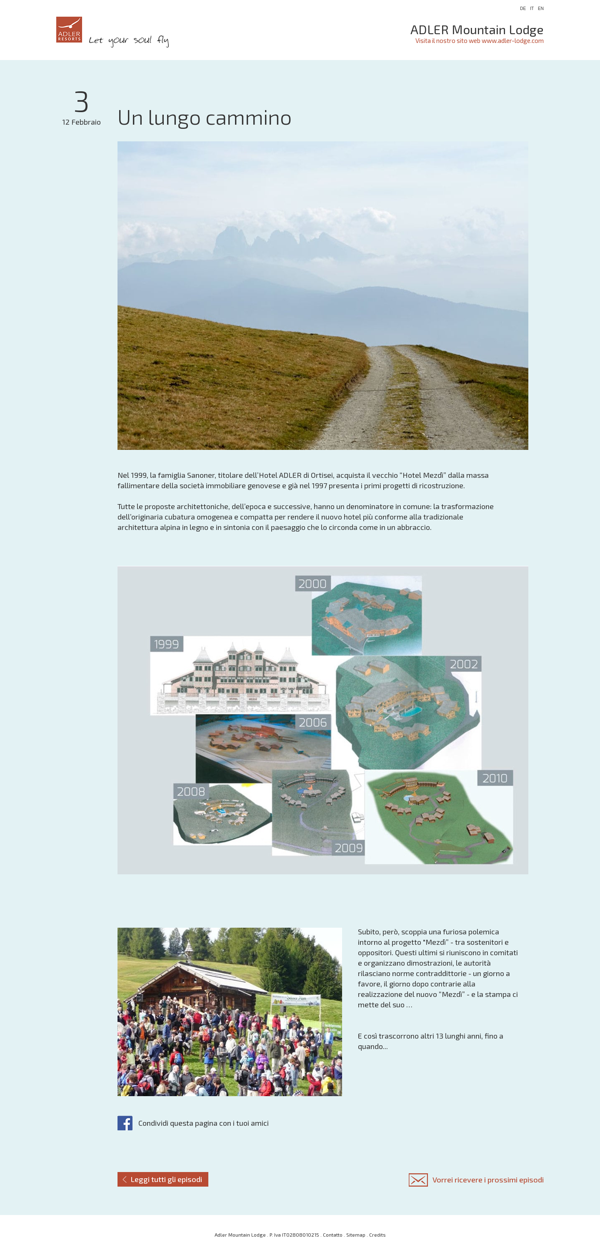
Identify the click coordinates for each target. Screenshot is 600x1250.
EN (541, 8)
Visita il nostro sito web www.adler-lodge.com (479, 40)
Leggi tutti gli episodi (166, 1179)
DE (523, 8)
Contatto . (334, 1234)
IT (532, 8)
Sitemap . (357, 1234)
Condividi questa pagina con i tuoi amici (203, 1122)
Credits (377, 1234)
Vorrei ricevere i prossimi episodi (488, 1179)
